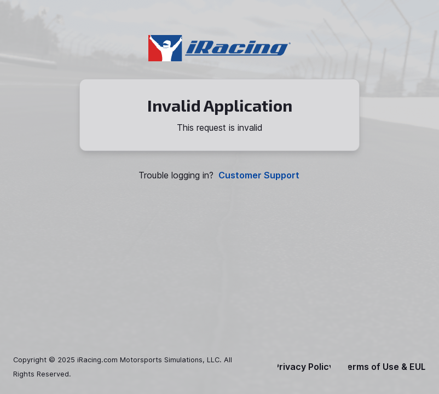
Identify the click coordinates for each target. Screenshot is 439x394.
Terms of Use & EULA (387, 367)
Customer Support (258, 175)
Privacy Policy (304, 367)
